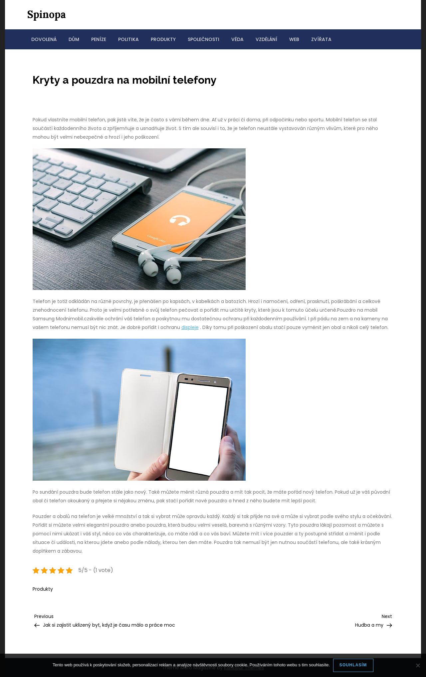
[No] (417, 665)
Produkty (163, 39)
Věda (237, 39)
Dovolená (44, 39)
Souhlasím (353, 665)
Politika (128, 39)
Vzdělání (266, 39)
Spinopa (46, 14)
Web (294, 39)
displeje (190, 327)
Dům (74, 39)
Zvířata (321, 39)
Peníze (98, 39)
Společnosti (203, 39)
